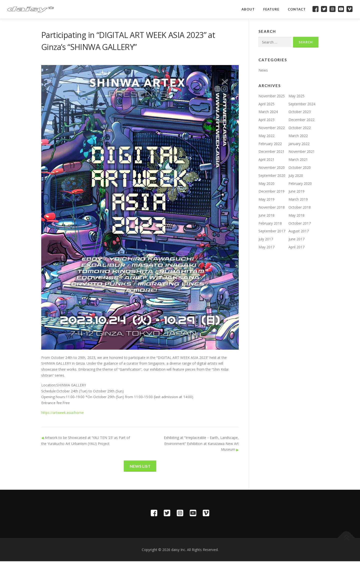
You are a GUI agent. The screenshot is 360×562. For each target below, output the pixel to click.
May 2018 (296, 215)
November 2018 (271, 207)
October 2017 (299, 223)
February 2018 (270, 223)
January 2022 (299, 143)
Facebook (315, 9)
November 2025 (271, 96)
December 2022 (301, 119)
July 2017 (265, 239)
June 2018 (266, 215)
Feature (271, 9)
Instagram (333, 9)
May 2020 (266, 183)
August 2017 (298, 231)
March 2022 (298, 135)
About (248, 9)
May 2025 (296, 96)
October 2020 (299, 167)
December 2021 (271, 151)
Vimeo (349, 9)
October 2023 (299, 111)
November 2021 (301, 151)
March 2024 (268, 111)
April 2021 (266, 159)
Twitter (324, 9)
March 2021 (298, 159)
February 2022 (270, 143)
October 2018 (299, 207)
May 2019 (266, 199)
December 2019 (271, 191)
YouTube (341, 9)
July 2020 (295, 175)
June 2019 (296, 191)
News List (140, 466)
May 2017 (266, 247)
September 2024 (301, 104)
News (263, 70)
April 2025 (266, 104)
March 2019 (298, 199)
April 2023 (266, 119)
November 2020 (271, 167)
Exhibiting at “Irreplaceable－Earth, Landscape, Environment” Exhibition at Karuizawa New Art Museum (201, 443)
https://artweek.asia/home (62, 412)
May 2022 (266, 135)
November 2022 (271, 127)
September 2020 (271, 175)
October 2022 (299, 127)
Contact (297, 9)
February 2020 (300, 183)
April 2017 (296, 247)
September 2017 (271, 231)
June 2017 (296, 239)
